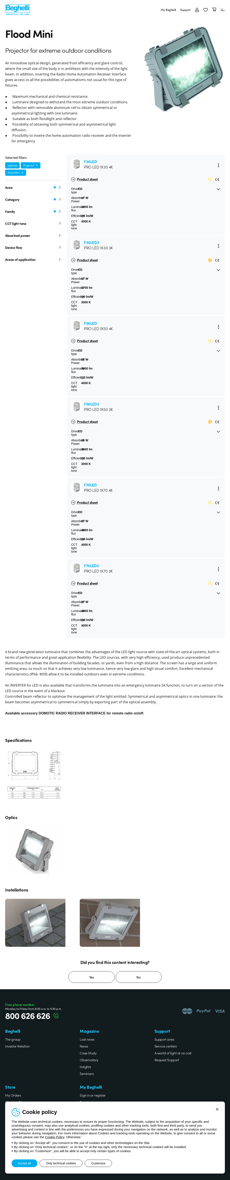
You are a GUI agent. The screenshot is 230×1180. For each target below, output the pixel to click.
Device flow (33, 247)
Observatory (89, 1059)
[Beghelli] (17, 9)
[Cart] (214, 10)
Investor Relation (17, 1046)
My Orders (13, 1095)
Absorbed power (33, 235)
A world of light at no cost (173, 1053)
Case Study (88, 1053)
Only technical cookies (61, 1163)
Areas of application (33, 259)
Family (33, 211)
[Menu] (223, 9)
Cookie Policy (54, 1137)
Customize (98, 1163)
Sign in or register (92, 1095)
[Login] (197, 9)
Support (185, 10)
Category (33, 199)
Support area (164, 1039)
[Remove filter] (37, 165)
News (84, 1046)
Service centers (166, 1046)
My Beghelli (168, 10)
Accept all (24, 1163)
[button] (205, 9)
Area (33, 187)
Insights (85, 1066)
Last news (87, 1039)
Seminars (87, 1073)
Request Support (167, 1059)
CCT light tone (33, 223)
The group (12, 1039)
